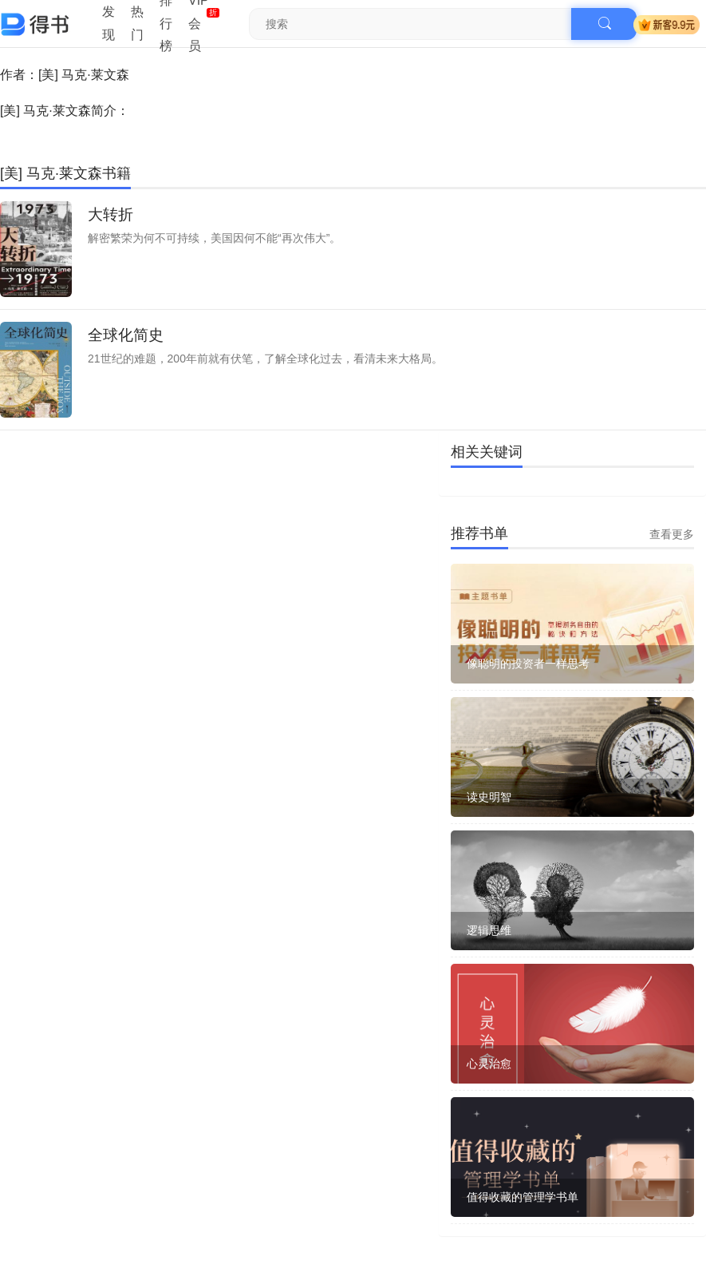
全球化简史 (126, 335)
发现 (108, 23)
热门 (137, 23)
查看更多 (671, 534)
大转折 (110, 214)
